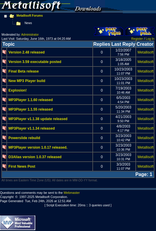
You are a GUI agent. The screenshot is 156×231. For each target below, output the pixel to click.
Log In (150, 38)
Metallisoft (146, 52)
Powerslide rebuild (24, 138)
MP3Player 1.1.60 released (31, 100)
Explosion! (18, 90)
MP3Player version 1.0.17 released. (38, 147)
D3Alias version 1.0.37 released (35, 157)
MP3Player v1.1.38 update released (38, 119)
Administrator (30, 34)
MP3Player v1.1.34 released (32, 128)
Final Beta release (24, 71)
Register (137, 38)
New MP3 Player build (27, 81)
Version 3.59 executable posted (35, 62)
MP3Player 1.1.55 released (31, 109)
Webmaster (71, 192)
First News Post (22, 166)
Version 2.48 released (27, 52)
